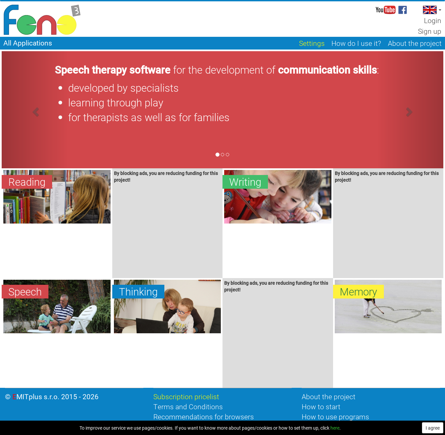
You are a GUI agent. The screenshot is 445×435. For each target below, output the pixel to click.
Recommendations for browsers (203, 416)
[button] (431, 10)
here (334, 428)
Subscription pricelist (186, 396)
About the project (328, 396)
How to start (321, 406)
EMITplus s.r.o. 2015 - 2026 (55, 396)
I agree (433, 428)
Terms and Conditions (188, 406)
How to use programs (335, 416)
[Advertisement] (167, 231)
